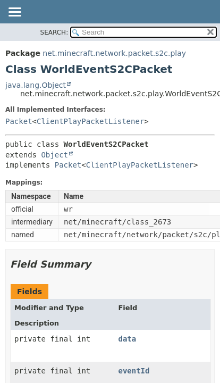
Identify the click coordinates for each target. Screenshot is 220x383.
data (127, 339)
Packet (18, 121)
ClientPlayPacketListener (90, 121)
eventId (133, 371)
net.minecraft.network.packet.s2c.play (114, 53)
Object (54, 155)
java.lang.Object (35, 85)
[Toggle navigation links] (14, 12)
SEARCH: (54, 32)
